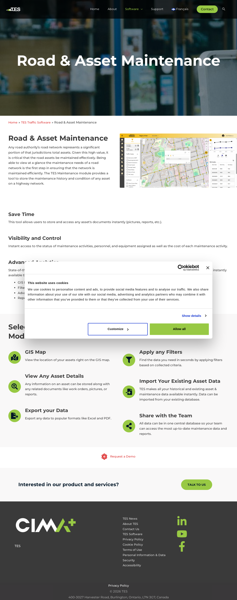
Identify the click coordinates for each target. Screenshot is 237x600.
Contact (206, 9)
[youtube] (182, 534)
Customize (118, 329)
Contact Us (131, 529)
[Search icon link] (223, 8)
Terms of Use (133, 549)
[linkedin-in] (182, 521)
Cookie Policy (133, 544)
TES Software (133, 534)
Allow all (179, 329)
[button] (196, 484)
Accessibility (132, 565)
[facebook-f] (182, 546)
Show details (191, 315)
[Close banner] (207, 267)
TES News (130, 518)
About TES (131, 524)
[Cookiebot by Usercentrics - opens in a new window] (181, 268)
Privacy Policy (134, 539)
